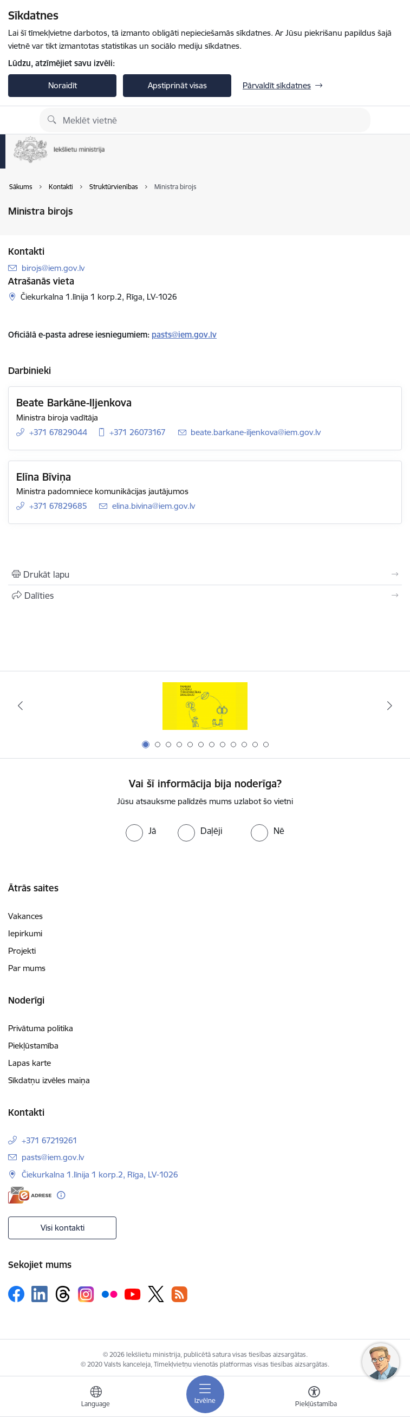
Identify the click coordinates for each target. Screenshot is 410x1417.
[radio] (141, 830)
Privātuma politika (40, 1028)
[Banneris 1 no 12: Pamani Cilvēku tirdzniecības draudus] (205, 706)
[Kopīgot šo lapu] (205, 595)
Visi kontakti (62, 1227)
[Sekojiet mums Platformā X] (156, 1294)
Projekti (22, 951)
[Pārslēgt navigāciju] (205, 1394)
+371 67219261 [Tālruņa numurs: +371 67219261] (49, 1140)
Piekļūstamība (33, 1045)
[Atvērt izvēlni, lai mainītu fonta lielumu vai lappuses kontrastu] (314, 1398)
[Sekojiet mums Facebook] (16, 1294)
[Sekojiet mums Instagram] (86, 1294)
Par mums (26, 968)
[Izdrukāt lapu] (205, 574)
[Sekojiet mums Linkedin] (39, 1294)
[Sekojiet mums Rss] (179, 1294)
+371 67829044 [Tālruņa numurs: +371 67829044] (58, 432)
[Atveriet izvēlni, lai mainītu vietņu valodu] (96, 1398)
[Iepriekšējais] (20, 705)
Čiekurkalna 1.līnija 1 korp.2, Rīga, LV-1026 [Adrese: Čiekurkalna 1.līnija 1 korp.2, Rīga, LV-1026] (100, 1174)
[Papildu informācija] (61, 1195)
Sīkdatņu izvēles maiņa (49, 1080)
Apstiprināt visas (177, 85)
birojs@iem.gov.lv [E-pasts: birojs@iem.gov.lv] (53, 268)
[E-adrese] (29, 1195)
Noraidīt (62, 85)
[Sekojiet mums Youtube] (133, 1293)
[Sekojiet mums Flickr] (109, 1293)
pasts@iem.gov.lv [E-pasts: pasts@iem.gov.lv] (53, 1157)
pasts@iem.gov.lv (184, 334)
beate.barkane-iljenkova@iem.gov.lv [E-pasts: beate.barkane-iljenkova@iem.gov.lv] (256, 432)
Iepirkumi (25, 933)
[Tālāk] (389, 705)
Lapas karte (29, 1063)
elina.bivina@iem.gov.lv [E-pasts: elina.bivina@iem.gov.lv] (153, 506)
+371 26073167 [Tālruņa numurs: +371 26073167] (137, 432)
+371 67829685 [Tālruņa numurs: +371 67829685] (58, 506)
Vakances (25, 916)
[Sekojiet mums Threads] (63, 1294)
